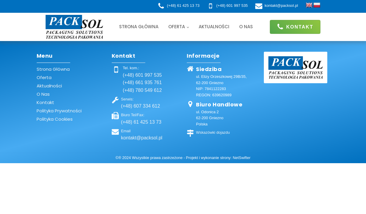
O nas (246, 26)
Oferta (176, 26)
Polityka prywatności (59, 111)
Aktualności (214, 26)
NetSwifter (241, 157)
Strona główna (138, 26)
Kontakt (45, 102)
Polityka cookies (55, 119)
